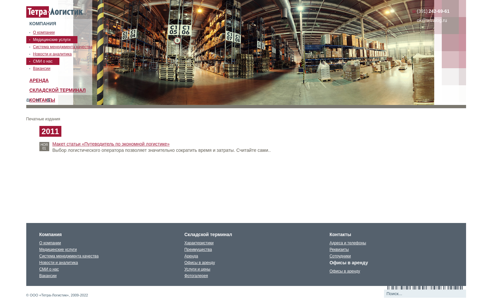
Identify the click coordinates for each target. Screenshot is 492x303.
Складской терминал (58, 90)
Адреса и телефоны (348, 243)
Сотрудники (340, 256)
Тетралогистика (54, 12)
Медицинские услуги (58, 249)
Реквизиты (339, 249)
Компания (43, 23)
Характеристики (199, 243)
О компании (50, 243)
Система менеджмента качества (69, 256)
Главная (28, 100)
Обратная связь (38, 100)
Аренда (39, 80)
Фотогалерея (196, 275)
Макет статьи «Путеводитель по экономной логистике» (111, 144)
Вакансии (48, 275)
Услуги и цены (197, 269)
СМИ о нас (49, 269)
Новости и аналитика (58, 262)
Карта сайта (48, 100)
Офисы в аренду (199, 262)
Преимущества (198, 249)
